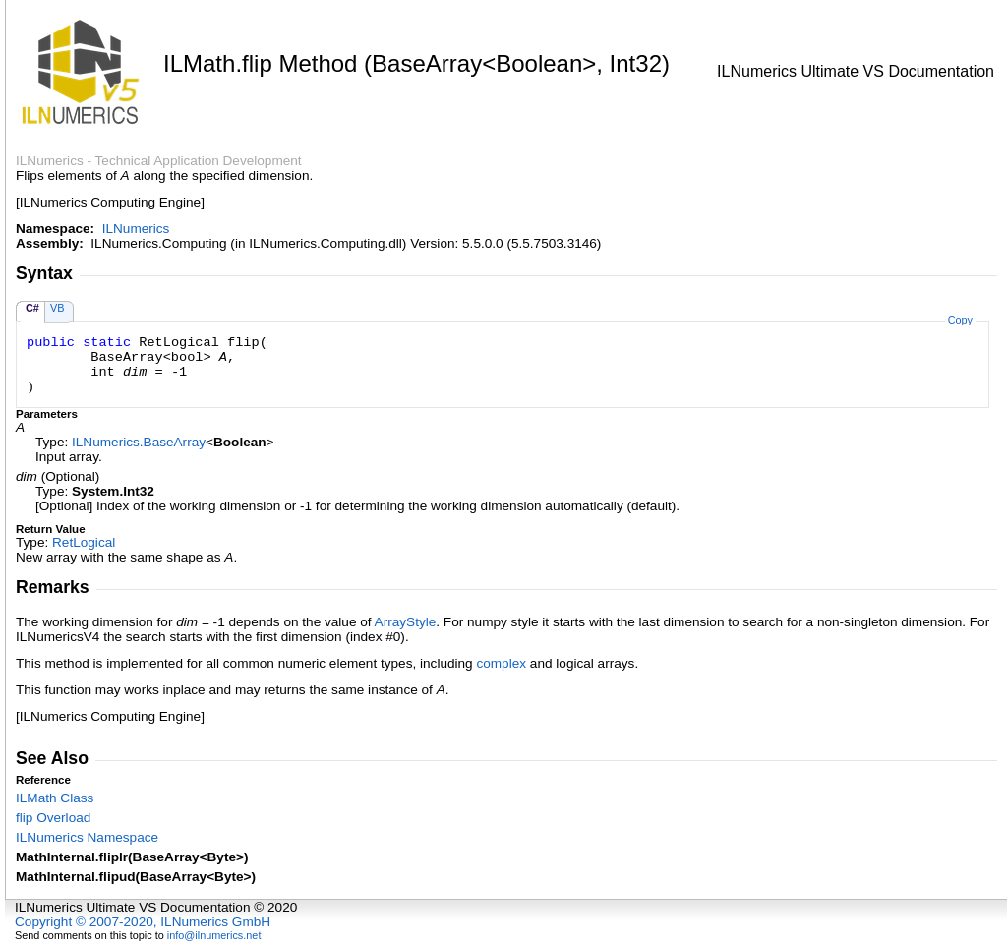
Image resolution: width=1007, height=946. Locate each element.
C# (32, 308)
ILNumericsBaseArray (139, 442)
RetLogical (83, 542)
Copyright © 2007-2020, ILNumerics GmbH (142, 922)
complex (501, 663)
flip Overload (53, 817)
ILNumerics (136, 228)
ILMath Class (54, 798)
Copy (960, 319)
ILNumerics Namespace (87, 837)
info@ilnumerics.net (214, 935)
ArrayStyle (406, 622)
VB (57, 308)
